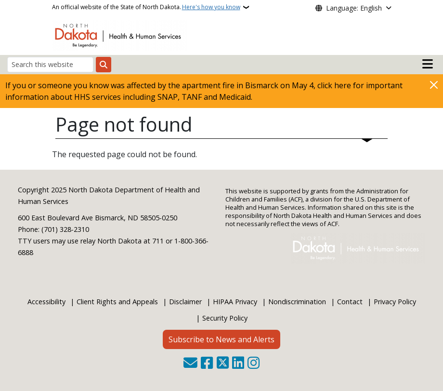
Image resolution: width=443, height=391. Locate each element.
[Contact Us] (190, 363)
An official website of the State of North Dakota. (146, 7)
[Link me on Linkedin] (238, 363)
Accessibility (46, 301)
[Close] (434, 84)
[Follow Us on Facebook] (207, 363)
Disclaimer (185, 301)
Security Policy (225, 318)
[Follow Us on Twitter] (223, 363)
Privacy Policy (395, 301)
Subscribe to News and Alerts (221, 339)
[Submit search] (103, 64)
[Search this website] (50, 64)
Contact (350, 301)
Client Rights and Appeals (117, 301)
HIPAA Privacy (235, 301)
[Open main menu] (427, 64)
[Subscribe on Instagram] (254, 363)
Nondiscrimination (297, 301)
